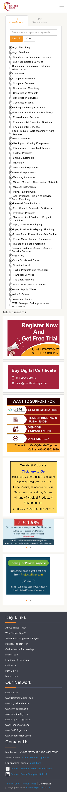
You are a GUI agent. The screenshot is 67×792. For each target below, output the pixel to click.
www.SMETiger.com (16, 730)
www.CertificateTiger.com (19, 697)
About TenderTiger (15, 627)
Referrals (24, 660)
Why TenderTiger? (15, 633)
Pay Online (11, 670)
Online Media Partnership (19, 649)
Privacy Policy (29, 783)
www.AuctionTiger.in (16, 714)
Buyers (36, 638)
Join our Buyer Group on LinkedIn (29, 774)
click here (35, 763)
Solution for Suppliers (17, 638)
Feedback (10, 660)
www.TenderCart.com (17, 724)
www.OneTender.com (17, 708)
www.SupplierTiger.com (18, 719)
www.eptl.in (11, 692)
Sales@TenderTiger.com (35, 757)
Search (16, 38)
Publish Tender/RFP (16, 643)
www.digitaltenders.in (17, 703)
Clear (29, 38)
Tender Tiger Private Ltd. (39, 787)
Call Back (10, 665)
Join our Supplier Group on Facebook (32, 768)
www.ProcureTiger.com (18, 735)
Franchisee (11, 654)
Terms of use (12, 783)
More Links (11, 676)
